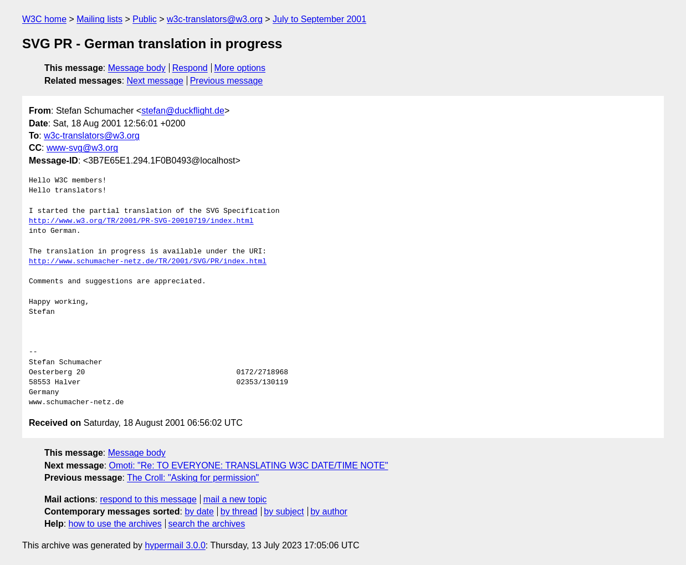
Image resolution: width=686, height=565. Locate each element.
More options (240, 68)
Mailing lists (99, 19)
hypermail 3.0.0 (175, 545)
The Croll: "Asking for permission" (193, 477)
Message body (137, 68)
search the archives (206, 523)
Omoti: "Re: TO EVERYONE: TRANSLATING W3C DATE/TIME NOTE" (248, 465)
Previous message (226, 80)
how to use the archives (115, 523)
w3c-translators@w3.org (215, 19)
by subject (284, 511)
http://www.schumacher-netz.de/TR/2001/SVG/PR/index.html (148, 262)
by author (328, 511)
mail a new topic (235, 499)
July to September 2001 (319, 19)
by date (199, 511)
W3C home (44, 19)
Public (144, 19)
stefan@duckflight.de (182, 110)
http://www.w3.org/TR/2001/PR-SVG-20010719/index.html (141, 221)
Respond (190, 68)
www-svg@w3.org (82, 147)
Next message (155, 80)
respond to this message (148, 499)
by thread (239, 511)
